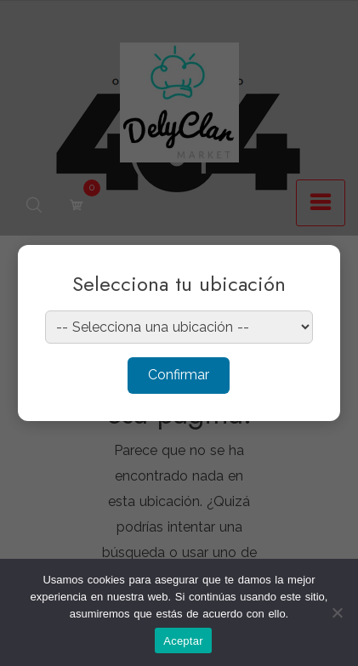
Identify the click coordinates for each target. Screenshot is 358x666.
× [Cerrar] (311, 269)
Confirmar (178, 375)
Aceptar (183, 641)
